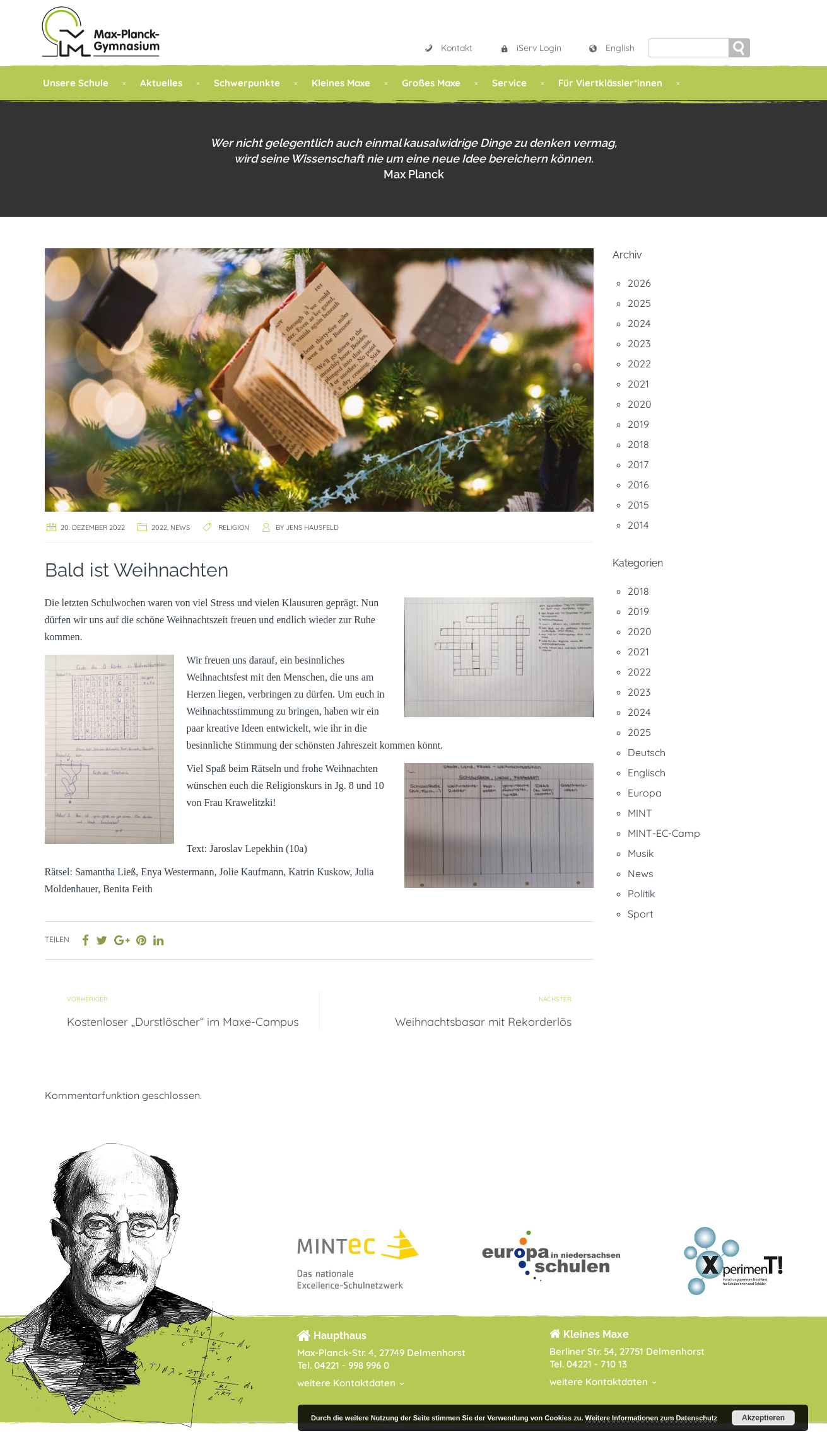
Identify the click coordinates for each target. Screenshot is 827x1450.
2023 (639, 343)
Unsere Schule (76, 83)
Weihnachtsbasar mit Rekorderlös (483, 1022)
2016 (638, 484)
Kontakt (447, 48)
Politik (641, 893)
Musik (641, 853)
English (611, 48)
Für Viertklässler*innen (610, 83)
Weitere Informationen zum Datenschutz (651, 1418)
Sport (640, 913)
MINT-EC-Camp (664, 833)
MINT (640, 813)
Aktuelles (161, 83)
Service (509, 83)
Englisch (647, 772)
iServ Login (530, 48)
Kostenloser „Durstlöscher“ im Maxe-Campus (182, 1022)
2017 (638, 464)
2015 (638, 504)
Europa (645, 792)
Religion (233, 527)
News (180, 527)
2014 (638, 525)
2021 (638, 383)
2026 (639, 283)
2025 (639, 303)
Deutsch (647, 752)
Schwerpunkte (247, 83)
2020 (640, 404)
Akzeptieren (763, 1417)
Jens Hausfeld (312, 527)
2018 (638, 444)
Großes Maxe (431, 83)
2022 (159, 527)
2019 (638, 424)
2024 (639, 323)
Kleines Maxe (341, 83)
